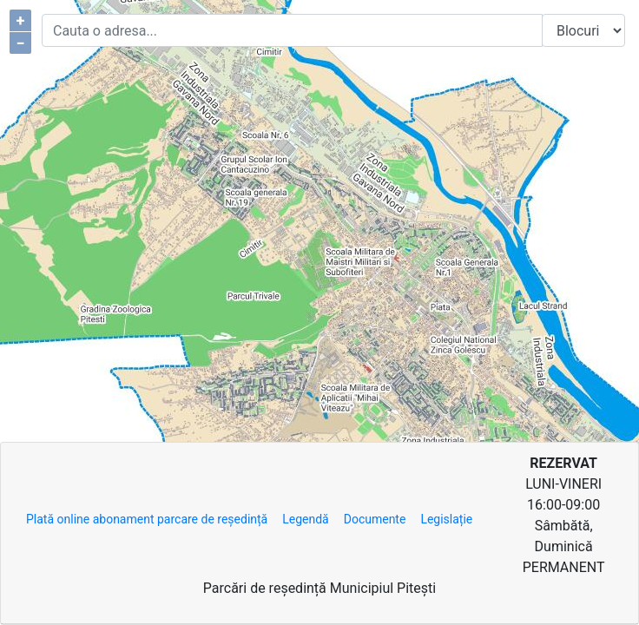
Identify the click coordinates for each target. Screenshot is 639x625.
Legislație (446, 519)
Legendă (305, 519)
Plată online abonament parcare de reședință (146, 519)
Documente (375, 519)
